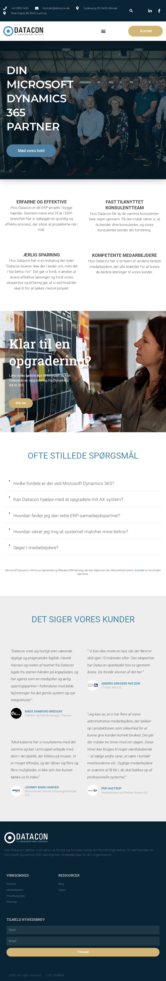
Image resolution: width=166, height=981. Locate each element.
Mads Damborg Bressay (43, 711)
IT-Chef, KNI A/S (111, 687)
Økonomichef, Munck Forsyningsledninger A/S (51, 793)
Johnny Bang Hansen (42, 787)
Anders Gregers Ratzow (120, 683)
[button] (131, 10)
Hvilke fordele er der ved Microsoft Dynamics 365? (63, 483)
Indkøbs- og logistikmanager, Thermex (48, 715)
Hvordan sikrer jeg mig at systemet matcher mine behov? (70, 531)
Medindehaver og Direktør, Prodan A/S (124, 792)
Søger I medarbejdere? (36, 547)
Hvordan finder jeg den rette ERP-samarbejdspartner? (66, 515)
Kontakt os (141, 570)
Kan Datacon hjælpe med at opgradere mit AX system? (68, 499)
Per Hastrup (111, 788)
